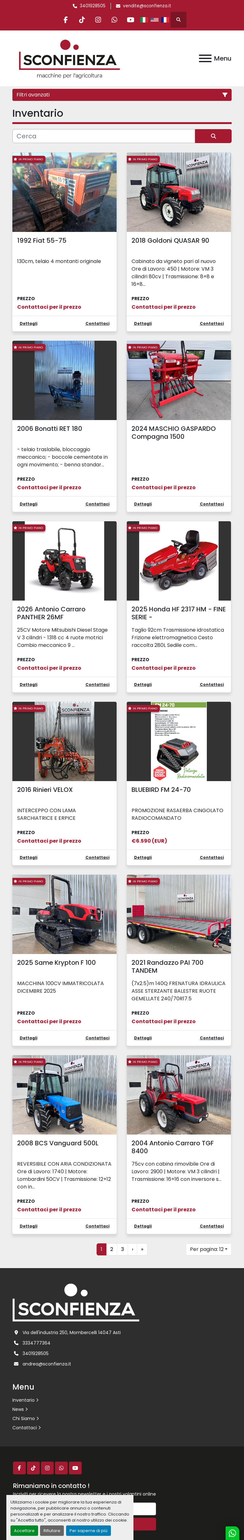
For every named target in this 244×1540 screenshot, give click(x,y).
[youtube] (131, 20)
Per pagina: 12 (207, 1249)
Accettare (24, 1530)
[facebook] (66, 20)
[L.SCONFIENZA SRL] (75, 1302)
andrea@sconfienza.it (47, 1364)
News (18, 1409)
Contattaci (24, 1428)
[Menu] (205, 58)
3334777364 (37, 1343)
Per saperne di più (88, 1530)
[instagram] (98, 20)
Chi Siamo (23, 1418)
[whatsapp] (114, 20)
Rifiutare (52, 1530)
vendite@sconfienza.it (147, 6)
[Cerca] (103, 136)
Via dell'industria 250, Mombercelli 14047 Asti (72, 1332)
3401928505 (92, 6)
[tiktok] (82, 20)
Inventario (23, 1400)
